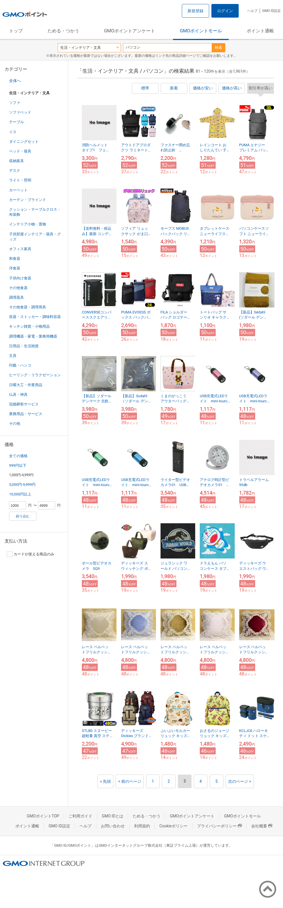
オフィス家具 (20, 249)
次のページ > (239, 781)
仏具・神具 (18, 394)
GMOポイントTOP (43, 816)
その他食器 (18, 288)
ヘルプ (252, 11)
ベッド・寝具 (20, 151)
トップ (16, 31)
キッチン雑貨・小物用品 (29, 326)
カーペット (18, 190)
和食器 (14, 258)
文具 (12, 355)
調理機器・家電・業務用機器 (33, 336)
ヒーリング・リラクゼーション (35, 375)
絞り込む (23, 516)
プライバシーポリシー (219, 826)
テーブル (16, 122)
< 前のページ (129, 781)
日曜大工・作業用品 (25, 385)
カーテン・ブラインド (27, 200)
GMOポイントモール (201, 31)
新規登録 (195, 11)
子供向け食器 (20, 278)
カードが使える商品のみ (30, 554)
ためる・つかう (63, 31)
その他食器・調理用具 (27, 307)
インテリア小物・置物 (27, 224)
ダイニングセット (24, 141)
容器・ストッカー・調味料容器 (35, 317)
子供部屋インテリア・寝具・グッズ (35, 236)
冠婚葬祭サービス (24, 404)
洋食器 (14, 268)
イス (12, 132)
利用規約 (142, 826)
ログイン (225, 11)
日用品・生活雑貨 (24, 346)
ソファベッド (20, 112)
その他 (14, 423)
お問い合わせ (113, 826)
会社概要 (261, 826)
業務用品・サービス (25, 414)
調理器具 (16, 297)
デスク (14, 170)
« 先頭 (105, 781)
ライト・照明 (20, 180)
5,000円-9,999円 (22, 484)
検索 (218, 47)
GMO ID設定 (271, 11)
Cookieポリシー (173, 826)
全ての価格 (18, 456)
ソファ (14, 103)
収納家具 (16, 161)
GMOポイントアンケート (129, 31)
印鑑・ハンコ (20, 365)
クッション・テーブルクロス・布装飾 (35, 212)
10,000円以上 (20, 494)
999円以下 (17, 465)
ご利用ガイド (80, 816)
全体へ (15, 80)
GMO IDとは (112, 816)
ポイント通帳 (260, 31)
